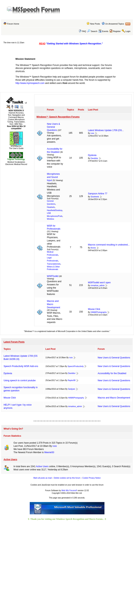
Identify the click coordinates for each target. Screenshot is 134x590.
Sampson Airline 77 (97, 193)
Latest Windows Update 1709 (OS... (106, 130)
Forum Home (13, 24)
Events (103, 31)
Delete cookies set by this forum (67, 478)
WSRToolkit (52, 276)
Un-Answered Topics (114, 24)
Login (127, 31)
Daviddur (94, 158)
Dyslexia (92, 155)
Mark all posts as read (42, 478)
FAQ (84, 31)
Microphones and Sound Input (53, 177)
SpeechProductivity (76, 366)
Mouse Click (94, 309)
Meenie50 (49, 452)
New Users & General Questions (53, 127)
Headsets (51, 207)
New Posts (95, 24)
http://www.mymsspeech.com (30, 83)
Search (92, 31)
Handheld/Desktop (54, 210)
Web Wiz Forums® (69, 490)
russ (92, 133)
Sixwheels (95, 197)
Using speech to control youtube (20, 380)
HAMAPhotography (99, 312)
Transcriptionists (53, 264)
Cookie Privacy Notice (91, 478)
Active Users (10, 459)
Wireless (50, 219)
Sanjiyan (71, 389)
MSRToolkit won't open (99, 282)
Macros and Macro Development (114, 397)
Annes (93, 248)
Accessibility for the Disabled (112, 373)
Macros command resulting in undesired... (109, 244)
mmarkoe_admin (97, 286)
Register (117, 31)
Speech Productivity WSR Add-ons (21, 366)
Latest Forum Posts (14, 342)
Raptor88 (72, 380)
